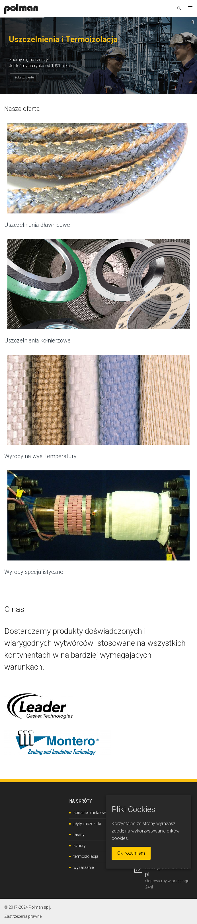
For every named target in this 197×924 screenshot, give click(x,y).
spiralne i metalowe (90, 812)
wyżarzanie (83, 867)
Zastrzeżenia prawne (23, 916)
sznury (79, 845)
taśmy (79, 834)
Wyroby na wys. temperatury (40, 456)
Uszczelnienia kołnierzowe (37, 340)
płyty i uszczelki (87, 823)
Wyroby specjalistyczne (33, 571)
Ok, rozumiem (131, 853)
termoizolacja (85, 856)
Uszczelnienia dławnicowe (37, 224)
